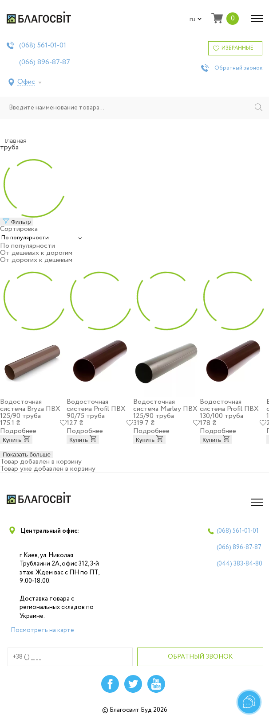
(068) (42, 46)
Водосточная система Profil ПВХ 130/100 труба (229, 409)
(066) (44, 62)
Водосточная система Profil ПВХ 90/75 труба (96, 409)
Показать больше (27, 454)
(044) (239, 563)
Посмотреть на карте (42, 630)
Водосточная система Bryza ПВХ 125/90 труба (30, 409)
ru (196, 19)
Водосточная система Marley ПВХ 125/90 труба (165, 409)
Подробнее (18, 431)
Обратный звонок (238, 68)
